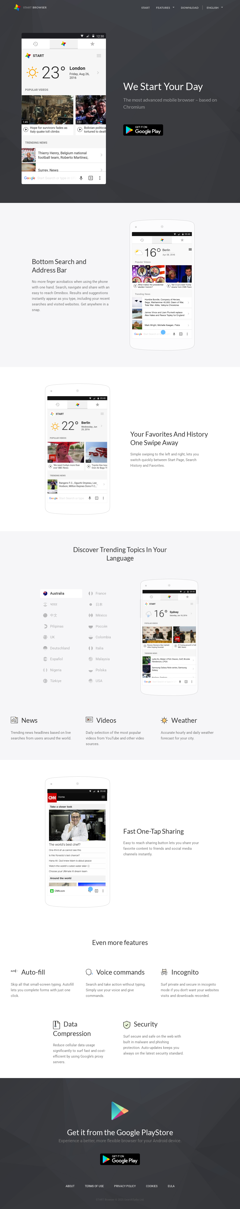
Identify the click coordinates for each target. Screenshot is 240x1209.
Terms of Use (94, 1186)
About (70, 1186)
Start (145, 7)
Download (190, 7)
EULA (171, 1186)
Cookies (152, 1186)
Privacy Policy (125, 1186)
